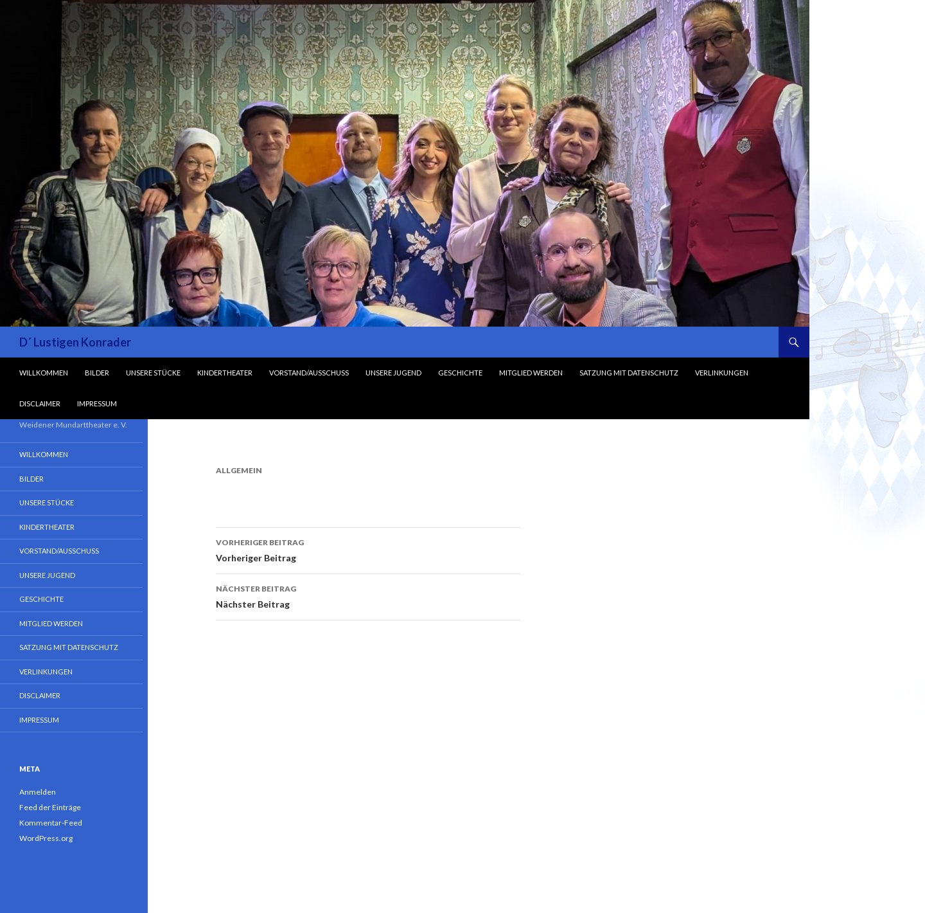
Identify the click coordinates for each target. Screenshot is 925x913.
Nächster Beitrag (368, 595)
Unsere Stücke (153, 372)
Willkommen (43, 372)
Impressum (97, 403)
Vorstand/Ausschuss (309, 372)
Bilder (97, 372)
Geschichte (460, 372)
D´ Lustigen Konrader (75, 342)
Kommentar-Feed (50, 822)
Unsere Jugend (393, 372)
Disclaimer (39, 403)
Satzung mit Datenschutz (628, 372)
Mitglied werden (531, 372)
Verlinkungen (721, 372)
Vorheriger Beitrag (368, 549)
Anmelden (37, 792)
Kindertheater (224, 372)
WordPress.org (46, 838)
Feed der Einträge (50, 807)
